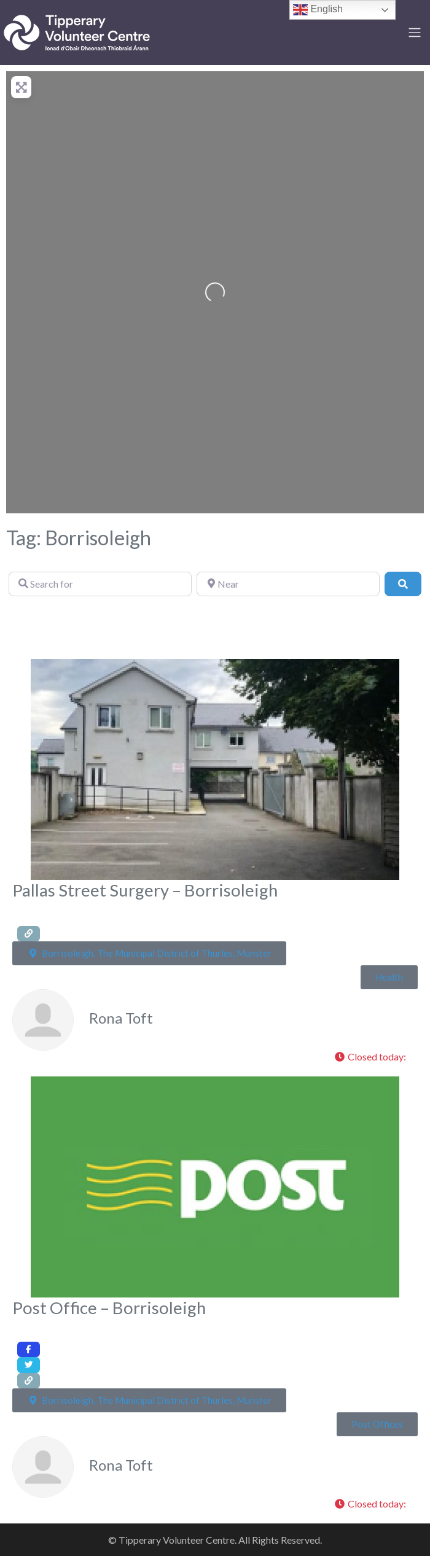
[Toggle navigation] (414, 32)
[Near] (288, 584)
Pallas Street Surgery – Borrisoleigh (145, 890)
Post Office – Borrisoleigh (109, 1307)
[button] (373, 1057)
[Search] (403, 584)
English (318, 9)
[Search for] (100, 584)
